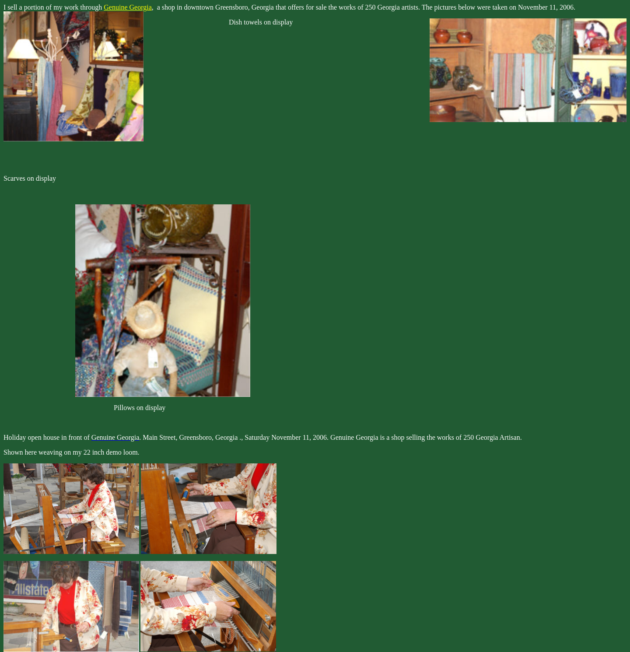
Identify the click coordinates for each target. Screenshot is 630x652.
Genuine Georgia (127, 7)
